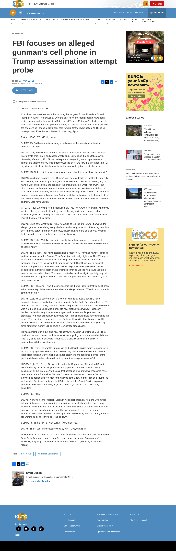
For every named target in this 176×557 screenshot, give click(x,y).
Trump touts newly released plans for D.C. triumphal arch (152, 162)
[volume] (20, 18)
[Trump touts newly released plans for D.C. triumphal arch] (134, 160)
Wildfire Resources (148, 26)
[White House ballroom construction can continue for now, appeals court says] (134, 135)
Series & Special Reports (75, 25)
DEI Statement (69, 537)
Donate (160, 6)
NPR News (17, 39)
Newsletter (52, 26)
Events (135, 26)
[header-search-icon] (147, 6)
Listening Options (70, 526)
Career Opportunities (72, 532)
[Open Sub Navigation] (12, 29)
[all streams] (157, 18)
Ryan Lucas (28, 86)
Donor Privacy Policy (105, 532)
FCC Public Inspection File (107, 520)
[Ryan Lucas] (18, 484)
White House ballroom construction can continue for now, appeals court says (152, 140)
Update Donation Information (108, 537)
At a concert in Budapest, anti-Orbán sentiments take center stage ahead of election (143, 182)
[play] (13, 18)
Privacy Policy (102, 526)
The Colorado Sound (138, 526)
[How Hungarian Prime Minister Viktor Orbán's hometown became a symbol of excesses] (134, 199)
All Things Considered (48, 460)
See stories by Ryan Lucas (39, 486)
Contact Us (134, 520)
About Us (67, 520)
